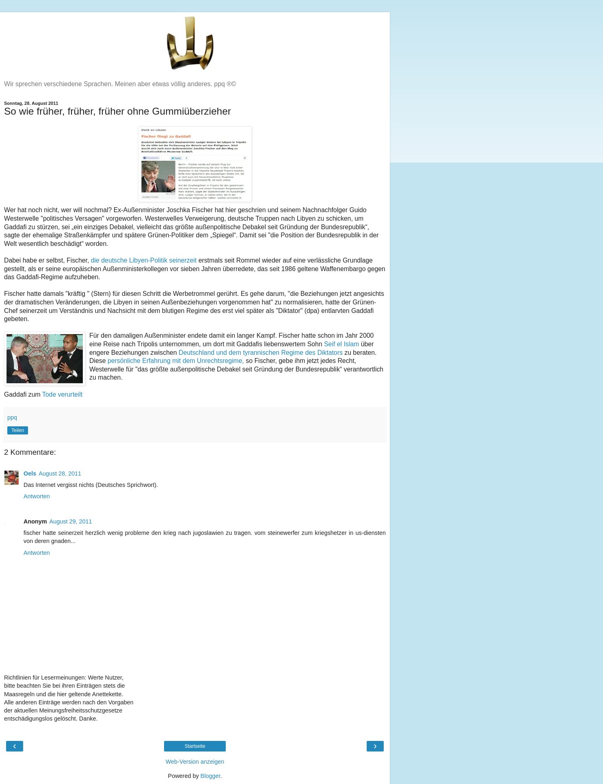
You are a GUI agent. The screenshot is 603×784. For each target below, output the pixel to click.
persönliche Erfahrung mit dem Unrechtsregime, (176, 360)
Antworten (37, 496)
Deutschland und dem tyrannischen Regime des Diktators (261, 352)
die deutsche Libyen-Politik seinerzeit (145, 260)
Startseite (195, 746)
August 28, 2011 (60, 473)
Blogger (210, 776)
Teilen (17, 430)
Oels (30, 473)
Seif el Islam (342, 344)
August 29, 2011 (71, 521)
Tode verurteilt (62, 394)
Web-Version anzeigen (195, 761)
